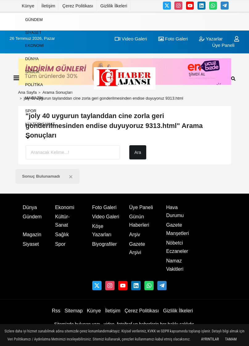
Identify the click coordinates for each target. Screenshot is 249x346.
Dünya (32, 58)
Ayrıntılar (210, 339)
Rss (56, 310)
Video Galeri (105, 216)
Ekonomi (34, 45)
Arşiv (134, 234)
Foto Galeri (104, 207)
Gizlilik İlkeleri (113, 5)
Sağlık (32, 71)
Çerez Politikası (77, 5)
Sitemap (73, 310)
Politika (34, 84)
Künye (28, 5)
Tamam (231, 339)
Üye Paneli (141, 207)
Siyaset (33, 32)
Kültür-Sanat (40, 124)
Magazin (34, 97)
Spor (30, 111)
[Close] (71, 176)
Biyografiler (104, 244)
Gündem (34, 19)
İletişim (48, 5)
